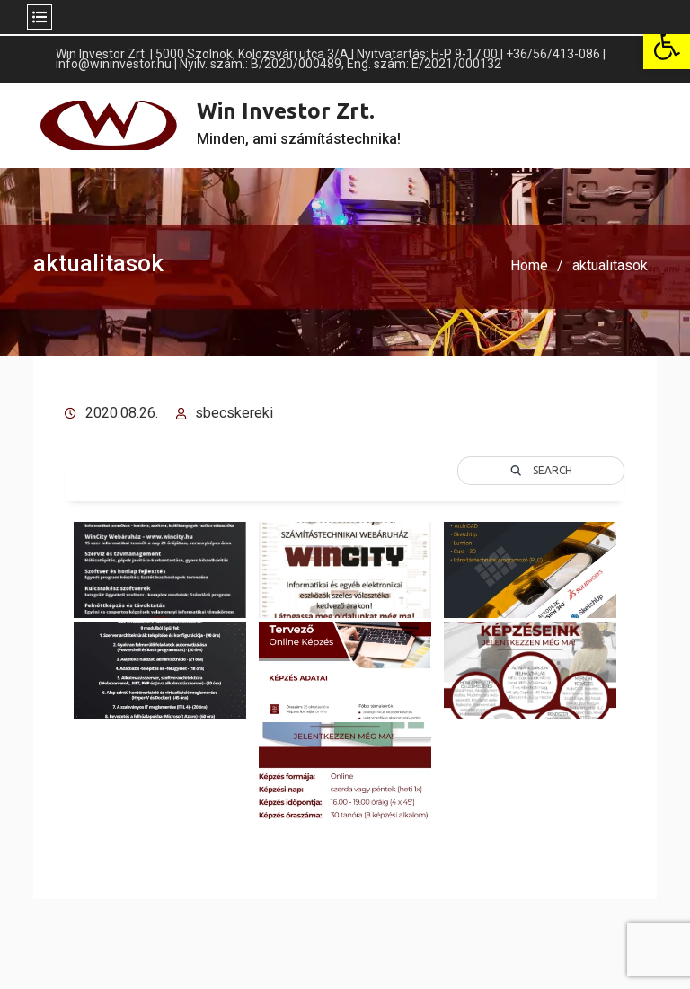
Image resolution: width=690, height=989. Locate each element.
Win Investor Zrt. (286, 111)
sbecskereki (234, 412)
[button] (666, 45)
